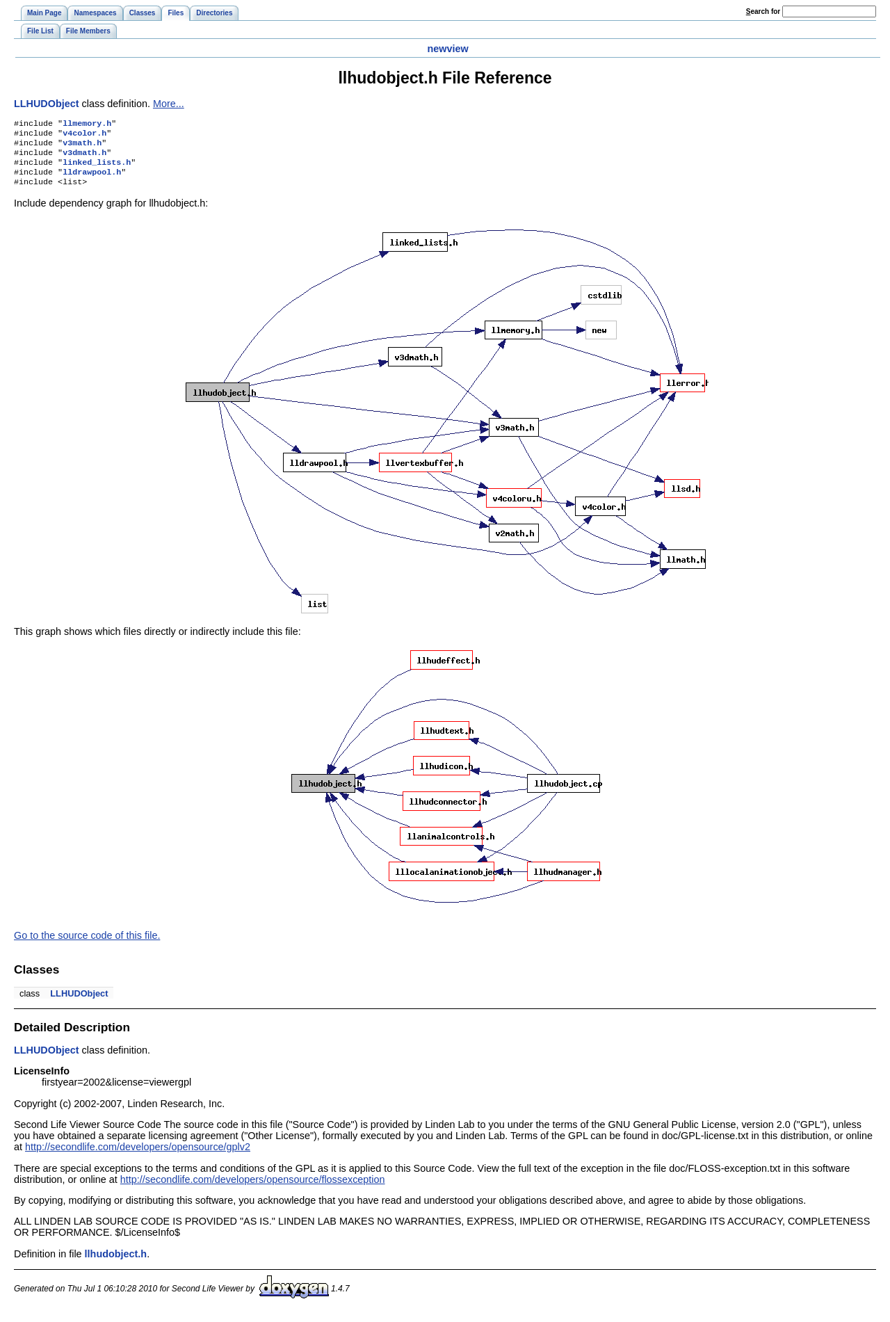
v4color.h (84, 135)
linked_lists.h (97, 169)
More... (168, 103)
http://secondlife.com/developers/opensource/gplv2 (137, 1156)
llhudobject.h (116, 1263)
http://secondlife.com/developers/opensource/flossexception (252, 1189)
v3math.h (82, 146)
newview (447, 48)
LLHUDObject (46, 103)
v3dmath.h (84, 157)
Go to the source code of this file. (87, 945)
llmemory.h (87, 124)
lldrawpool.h (92, 180)
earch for (763, 11)
